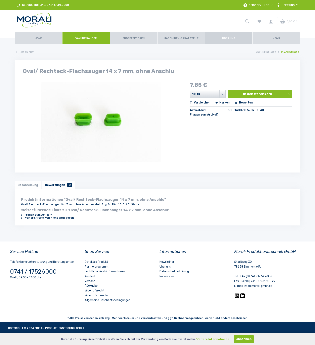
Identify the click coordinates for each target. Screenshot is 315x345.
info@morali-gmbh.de (258, 286)
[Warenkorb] (288, 21)
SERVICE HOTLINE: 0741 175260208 (43, 5)
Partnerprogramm (96, 267)
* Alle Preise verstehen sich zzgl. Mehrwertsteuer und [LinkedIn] (104, 318)
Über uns (165, 267)
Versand (90, 281)
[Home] (38, 38)
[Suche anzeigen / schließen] (247, 21)
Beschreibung (28, 185)
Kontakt (90, 276)
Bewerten (244, 102)
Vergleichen (200, 102)
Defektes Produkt (96, 262)
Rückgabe (91, 286)
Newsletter (167, 262)
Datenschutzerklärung (174, 272)
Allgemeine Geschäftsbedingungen (107, 300)
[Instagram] (237, 297)
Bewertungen (59, 185)
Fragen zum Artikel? (204, 114)
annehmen (244, 339)
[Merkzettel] (259, 21)
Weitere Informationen (212, 339)
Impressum (167, 276)
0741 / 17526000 (33, 272)
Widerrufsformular (97, 295)
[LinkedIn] (242, 297)
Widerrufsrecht (94, 291)
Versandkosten (151, 318)
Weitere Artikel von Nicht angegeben (47, 218)
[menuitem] (43, 5)
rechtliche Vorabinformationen (105, 272)
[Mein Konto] (271, 21)
